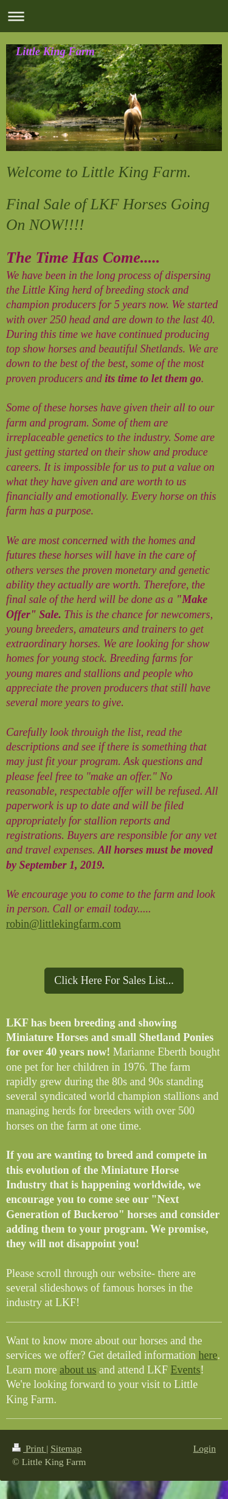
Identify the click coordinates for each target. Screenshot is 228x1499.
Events (185, 1370)
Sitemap (65, 1448)
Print (29, 1448)
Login (204, 1448)
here (208, 1355)
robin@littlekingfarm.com (63, 924)
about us (78, 1370)
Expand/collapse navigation (114, 16)
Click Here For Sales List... (113, 980)
